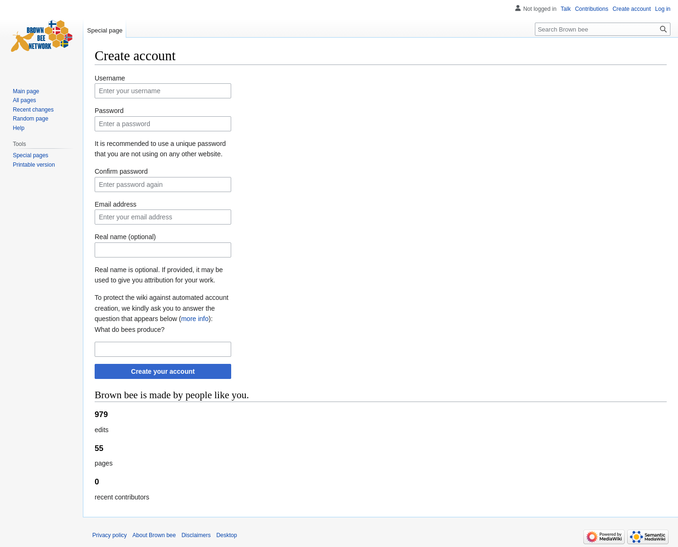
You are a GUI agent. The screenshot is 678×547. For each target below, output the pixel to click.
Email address (116, 204)
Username (110, 78)
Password (109, 110)
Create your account (162, 371)
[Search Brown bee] (602, 29)
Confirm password (121, 171)
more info (195, 318)
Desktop (226, 535)
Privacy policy (109, 535)
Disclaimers (195, 535)
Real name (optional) (125, 237)
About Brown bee (154, 535)
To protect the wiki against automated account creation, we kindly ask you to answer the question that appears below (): (161, 308)
